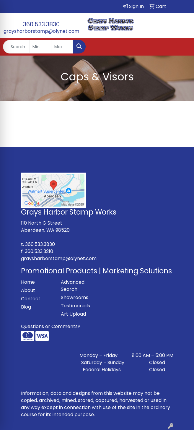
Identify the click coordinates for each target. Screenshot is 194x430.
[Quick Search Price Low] (40, 46)
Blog (26, 307)
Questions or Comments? (50, 326)
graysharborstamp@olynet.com (41, 31)
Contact (30, 298)
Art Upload (73, 314)
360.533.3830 (41, 24)
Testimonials (75, 305)
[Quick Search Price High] (62, 46)
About (28, 290)
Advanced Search (72, 286)
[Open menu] (182, 47)
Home (28, 282)
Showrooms (74, 297)
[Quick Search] (16, 46)
